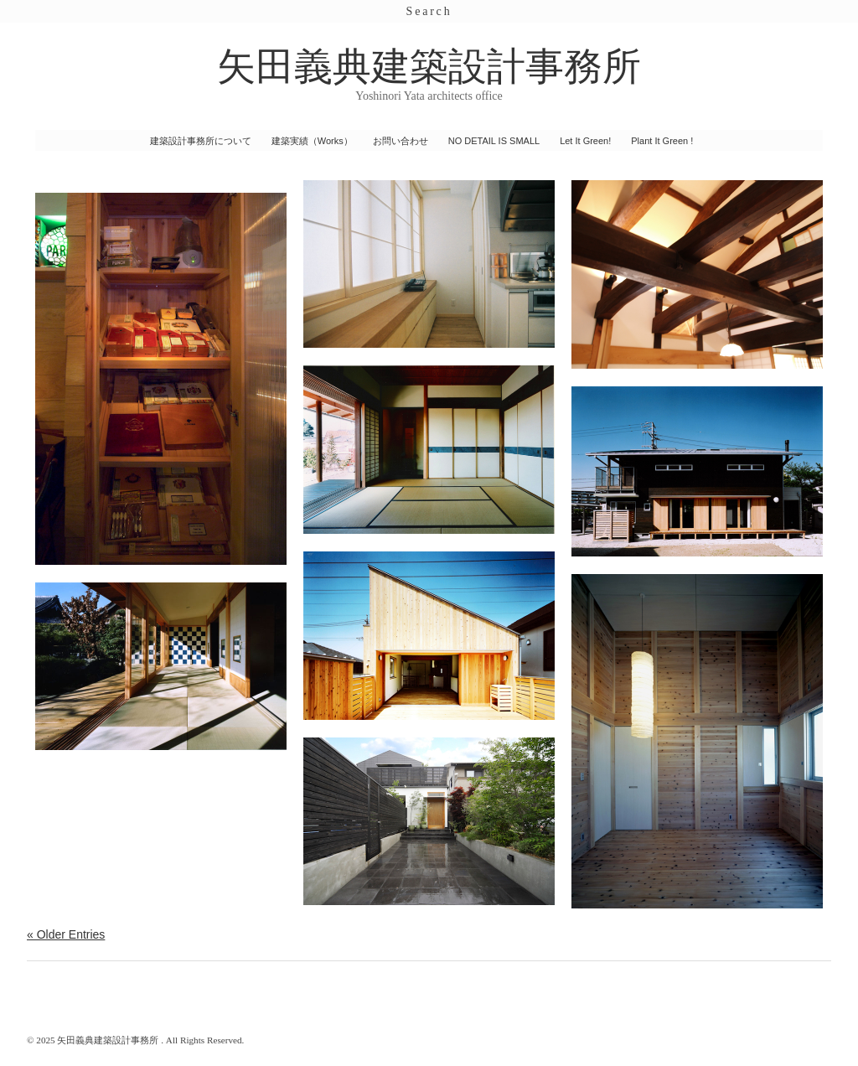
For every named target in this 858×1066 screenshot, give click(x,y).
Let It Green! (585, 141)
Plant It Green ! (662, 141)
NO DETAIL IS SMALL (494, 141)
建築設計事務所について (200, 141)
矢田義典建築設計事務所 (429, 66)
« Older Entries (66, 934)
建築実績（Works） (312, 141)
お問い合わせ (400, 141)
